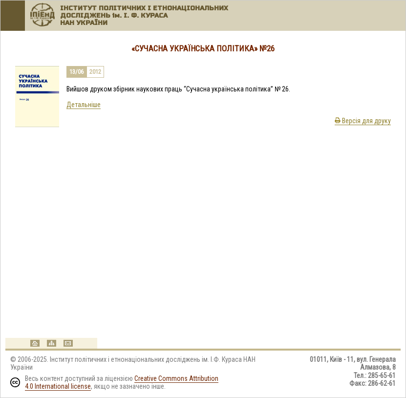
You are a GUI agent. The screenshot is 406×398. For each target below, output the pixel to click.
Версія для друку (363, 121)
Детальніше (83, 105)
